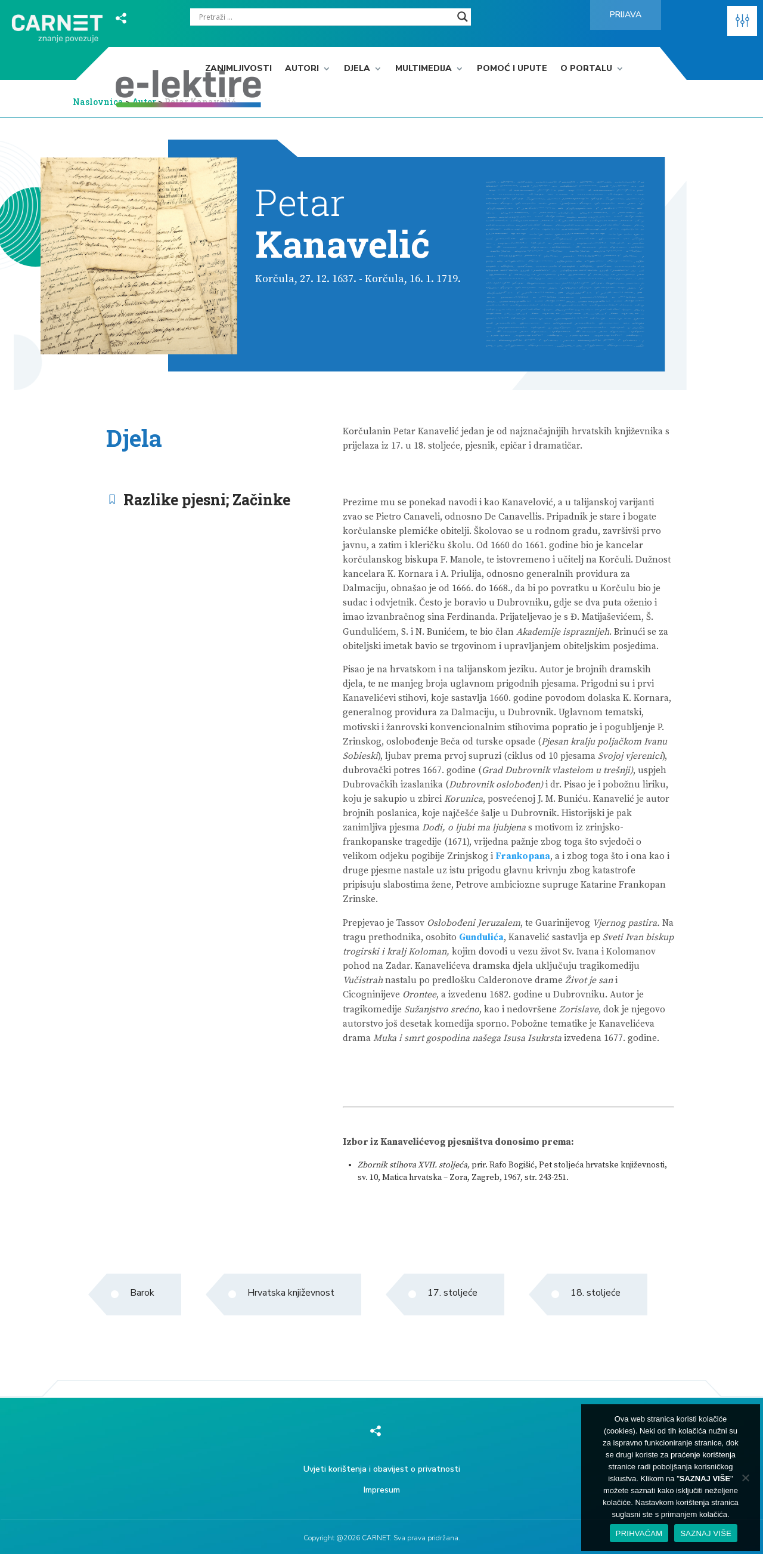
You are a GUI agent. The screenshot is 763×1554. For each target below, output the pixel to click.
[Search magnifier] (462, 16)
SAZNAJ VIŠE (705, 1533)
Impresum (382, 1490)
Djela (357, 69)
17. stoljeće (452, 1292)
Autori (302, 69)
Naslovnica (98, 101)
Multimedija (423, 69)
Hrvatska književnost (290, 1292)
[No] (745, 1478)
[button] (742, 21)
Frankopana (522, 856)
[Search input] (325, 16)
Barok (142, 1292)
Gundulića (481, 937)
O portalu (586, 69)
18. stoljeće (595, 1292)
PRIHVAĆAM (639, 1533)
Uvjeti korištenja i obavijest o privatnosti (381, 1469)
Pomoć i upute (512, 69)
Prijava (625, 14)
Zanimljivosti (238, 69)
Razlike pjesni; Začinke (206, 499)
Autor (145, 101)
